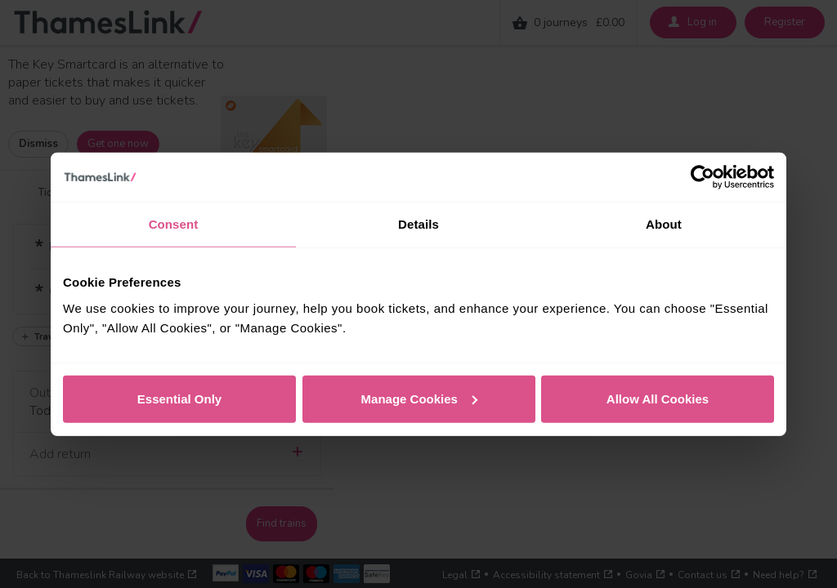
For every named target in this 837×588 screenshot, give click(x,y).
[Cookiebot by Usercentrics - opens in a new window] (702, 177)
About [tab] (664, 224)
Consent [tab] (174, 224)
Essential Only (179, 398)
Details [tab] (418, 224)
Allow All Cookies (657, 398)
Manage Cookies (419, 398)
